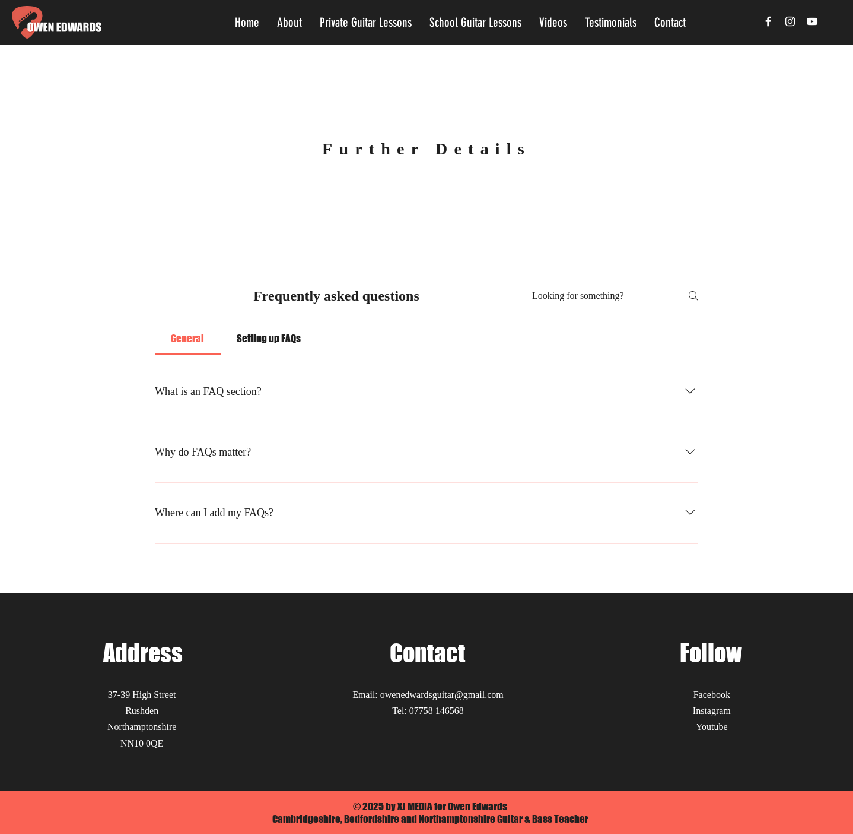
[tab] (188, 339)
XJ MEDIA (415, 806)
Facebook (711, 695)
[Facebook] (768, 21)
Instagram (712, 711)
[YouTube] (812, 21)
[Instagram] (790, 21)
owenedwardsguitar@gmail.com (442, 695)
